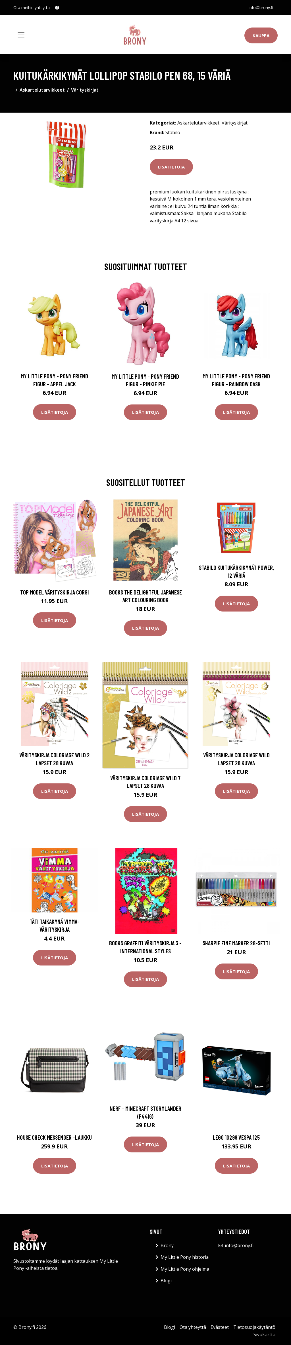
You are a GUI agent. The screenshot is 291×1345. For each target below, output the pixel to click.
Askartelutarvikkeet (42, 90)
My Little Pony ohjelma (185, 1269)
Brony (167, 1245)
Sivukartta (264, 1334)
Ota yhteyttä (193, 1327)
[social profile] (57, 7)
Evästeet (220, 1327)
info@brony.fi (261, 7)
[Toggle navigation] (21, 34)
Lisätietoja (171, 167)
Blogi (166, 1280)
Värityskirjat (85, 90)
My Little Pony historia (185, 1257)
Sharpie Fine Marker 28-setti (236, 942)
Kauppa (261, 35)
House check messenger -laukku (54, 1137)
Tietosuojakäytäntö (254, 1327)
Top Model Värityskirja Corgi (54, 592)
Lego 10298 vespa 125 (236, 1137)
